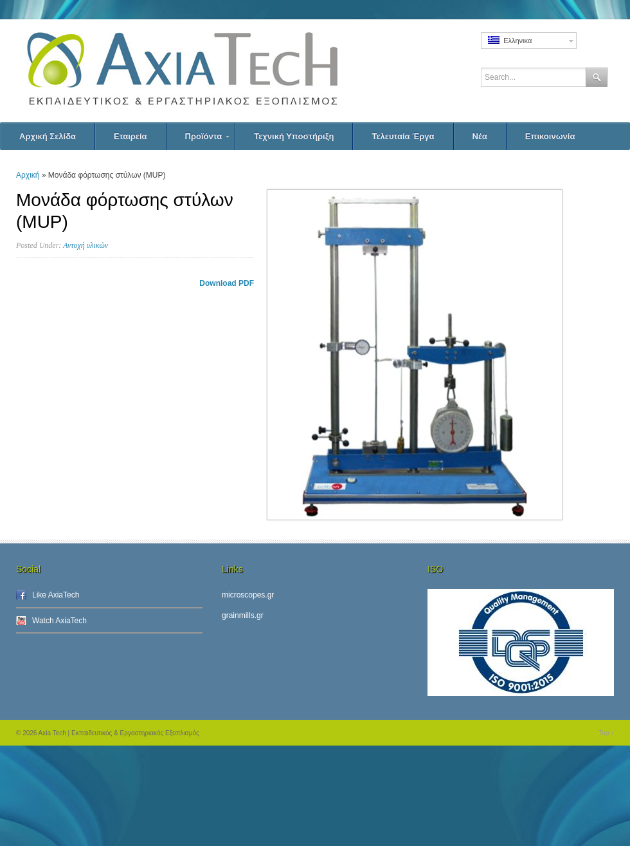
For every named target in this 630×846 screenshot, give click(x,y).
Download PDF (226, 283)
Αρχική (27, 175)
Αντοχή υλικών (85, 245)
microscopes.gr (248, 594)
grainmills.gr (243, 615)
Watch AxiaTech (59, 620)
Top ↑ (606, 733)
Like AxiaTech (55, 594)
